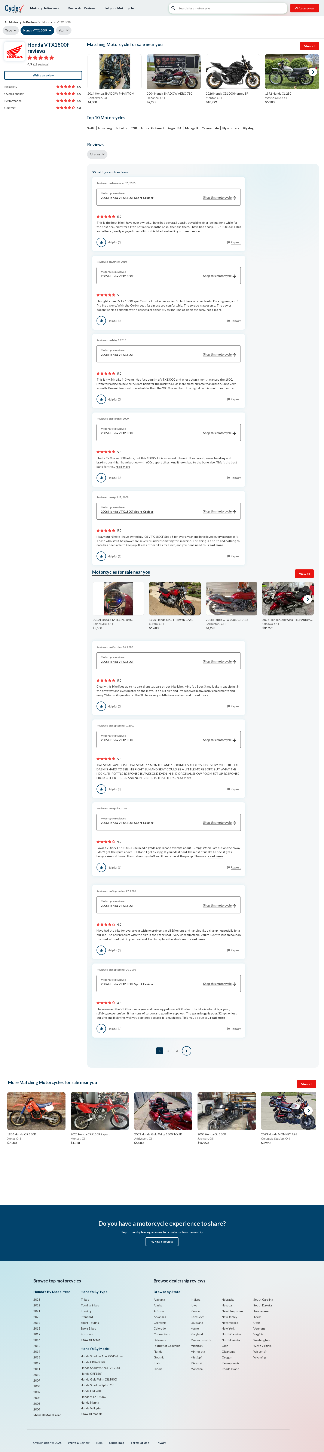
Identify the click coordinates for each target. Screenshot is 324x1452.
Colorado (160, 1328)
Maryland (197, 1334)
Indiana (196, 1299)
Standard (87, 1317)
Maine (195, 1328)
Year (62, 30)
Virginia (258, 1334)
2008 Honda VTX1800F (168, 355)
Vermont (259, 1328)
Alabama (159, 1299)
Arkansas (160, 1317)
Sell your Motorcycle (119, 8)
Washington (261, 1340)
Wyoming (259, 1357)
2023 (36, 1299)
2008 (36, 1386)
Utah (256, 1322)
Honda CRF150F (91, 1373)
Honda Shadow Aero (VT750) (100, 1368)
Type (8, 30)
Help (99, 1443)
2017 (36, 1334)
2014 (36, 1351)
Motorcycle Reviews (44, 8)
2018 (36, 1328)
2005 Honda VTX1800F (168, 276)
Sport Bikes (88, 1328)
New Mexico (230, 1322)
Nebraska (228, 1299)
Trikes (85, 1299)
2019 (36, 1322)
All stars (95, 154)
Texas (257, 1317)
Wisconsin (260, 1351)
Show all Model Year (47, 1415)
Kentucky (197, 1317)
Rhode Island (230, 1369)
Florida (158, 1351)
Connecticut (162, 1334)
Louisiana (197, 1322)
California (160, 1322)
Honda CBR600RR (93, 1362)
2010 (36, 1374)
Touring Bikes (90, 1305)
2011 (36, 1369)
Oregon (227, 1357)
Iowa (194, 1305)
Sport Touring (90, 1322)
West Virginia (262, 1346)
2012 (36, 1363)
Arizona (159, 1311)
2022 (36, 1305)
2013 (36, 1357)
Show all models (92, 1414)
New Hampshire (232, 1311)
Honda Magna (90, 1402)
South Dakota (262, 1305)
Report (236, 242)
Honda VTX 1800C (93, 1396)
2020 (36, 1317)
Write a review (304, 8)
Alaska (158, 1305)
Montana (197, 1369)
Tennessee (261, 1311)
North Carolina (231, 1334)
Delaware (160, 1340)
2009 (36, 1380)
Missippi (196, 1357)
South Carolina (263, 1299)
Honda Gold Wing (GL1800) (99, 1379)
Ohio (225, 1346)
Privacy (161, 1443)
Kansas (196, 1311)
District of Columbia (167, 1346)
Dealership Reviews (81, 8)
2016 (36, 1340)
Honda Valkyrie (91, 1408)
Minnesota (198, 1351)
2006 (36, 1398)
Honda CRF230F (91, 1391)
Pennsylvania (230, 1363)
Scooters (87, 1334)
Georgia (159, 1357)
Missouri (196, 1363)
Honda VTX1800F (35, 30)
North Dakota (231, 1340)
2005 (36, 1403)
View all (309, 46)
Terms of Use (140, 1443)
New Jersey (229, 1317)
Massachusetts (201, 1340)
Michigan (197, 1346)
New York (228, 1328)
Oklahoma (228, 1351)
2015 (36, 1346)
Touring (86, 1311)
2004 (36, 1409)
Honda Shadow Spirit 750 (97, 1385)
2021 (36, 1311)
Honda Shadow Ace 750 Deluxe (102, 1356)
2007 (36, 1392)
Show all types (90, 1340)
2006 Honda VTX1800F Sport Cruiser (168, 198)
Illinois (158, 1369)
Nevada (227, 1305)
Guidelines (116, 1443)
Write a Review (162, 1242)
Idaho (157, 1363)
